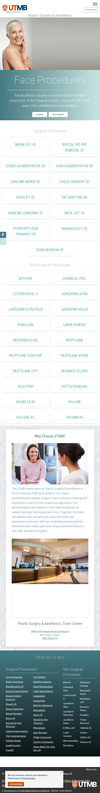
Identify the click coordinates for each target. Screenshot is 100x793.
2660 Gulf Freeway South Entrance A (50, 631)
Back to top (92, 769)
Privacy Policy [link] (29, 778)
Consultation (91, 10)
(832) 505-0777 (14, 11)
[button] (61, 772)
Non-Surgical (58, 114)
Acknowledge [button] (16, 784)
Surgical (39, 114)
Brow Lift (67, 773)
